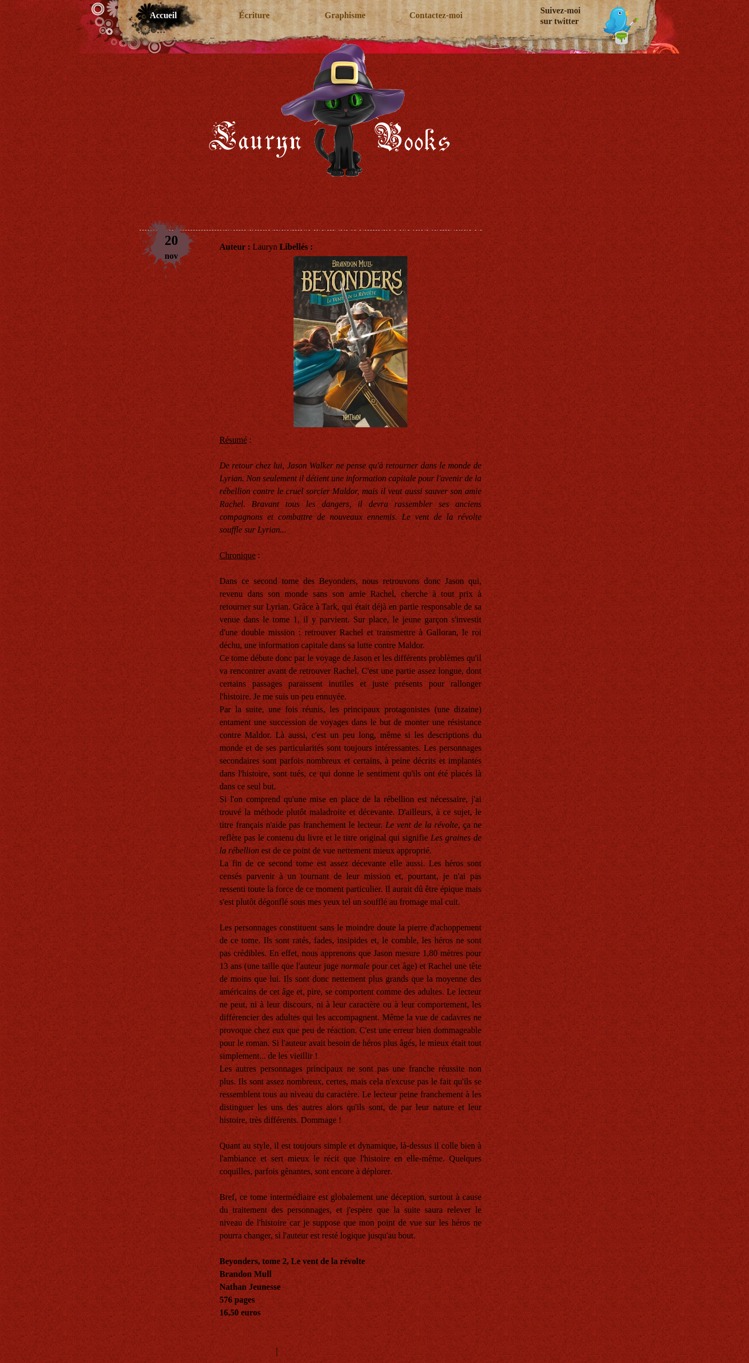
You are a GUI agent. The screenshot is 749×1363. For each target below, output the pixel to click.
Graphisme (345, 15)
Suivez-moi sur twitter (560, 16)
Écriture (254, 15)
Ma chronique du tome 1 (262, 1338)
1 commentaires (247, 1351)
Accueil (163, 15)
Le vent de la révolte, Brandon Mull (350, 227)
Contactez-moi (436, 15)
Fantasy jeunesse (344, 246)
